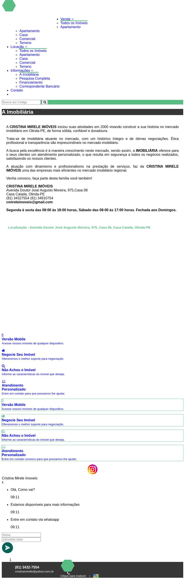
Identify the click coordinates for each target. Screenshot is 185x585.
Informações (22, 70)
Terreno (25, 43)
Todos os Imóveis (74, 23)
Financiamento (31, 82)
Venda (67, 19)
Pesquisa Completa (34, 78)
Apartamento (70, 27)
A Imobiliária (29, 74)
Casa (23, 35)
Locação (19, 47)
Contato (17, 90)
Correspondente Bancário (39, 86)
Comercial (27, 39)
